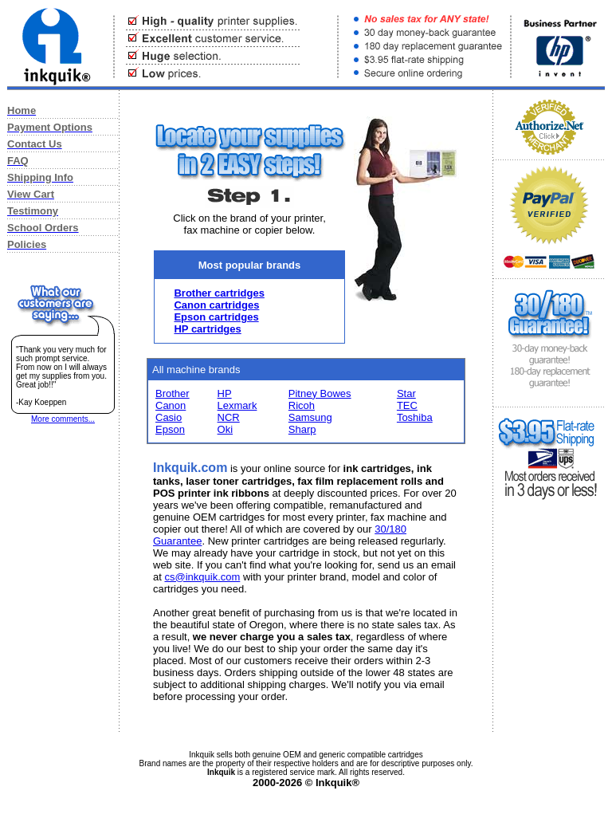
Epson (170, 429)
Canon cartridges (216, 305)
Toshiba (415, 417)
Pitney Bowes (319, 393)
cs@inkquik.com (202, 577)
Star (406, 393)
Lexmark (237, 405)
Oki (225, 429)
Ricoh (301, 405)
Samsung (310, 417)
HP (225, 393)
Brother (172, 393)
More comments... (63, 419)
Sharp (302, 429)
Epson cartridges (216, 317)
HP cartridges (207, 329)
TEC (407, 405)
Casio (168, 417)
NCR (229, 417)
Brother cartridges (219, 293)
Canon (170, 405)
